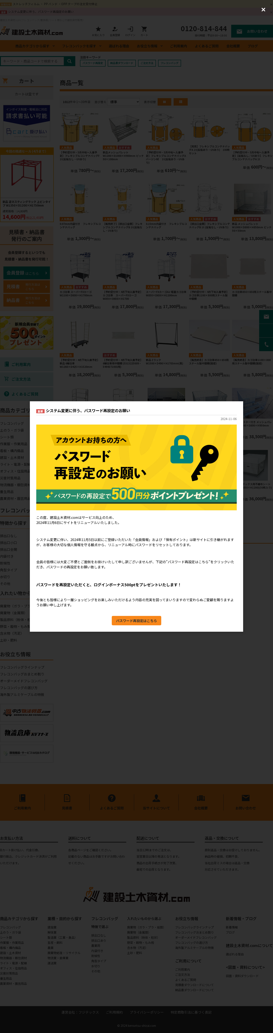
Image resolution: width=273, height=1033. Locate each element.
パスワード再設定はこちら (136, 620)
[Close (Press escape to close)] (263, 9)
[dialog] (136, 516)
